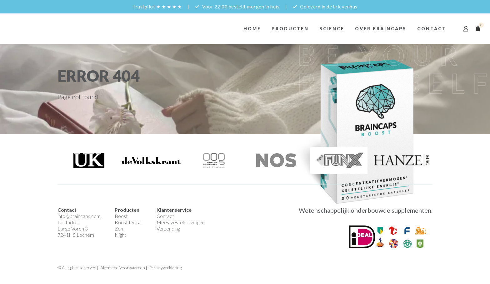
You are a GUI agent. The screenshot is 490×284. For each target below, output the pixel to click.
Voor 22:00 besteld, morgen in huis (240, 6)
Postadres (69, 222)
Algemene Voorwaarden (122, 267)
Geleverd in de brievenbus (329, 6)
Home (252, 28)
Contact (431, 28)
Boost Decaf (128, 222)
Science (332, 28)
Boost (121, 216)
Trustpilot (157, 6)
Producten (290, 28)
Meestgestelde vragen (181, 222)
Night (120, 235)
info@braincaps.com (79, 216)
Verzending (168, 228)
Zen (119, 228)
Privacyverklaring (165, 267)
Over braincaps (381, 28)
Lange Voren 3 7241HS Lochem (76, 232)
